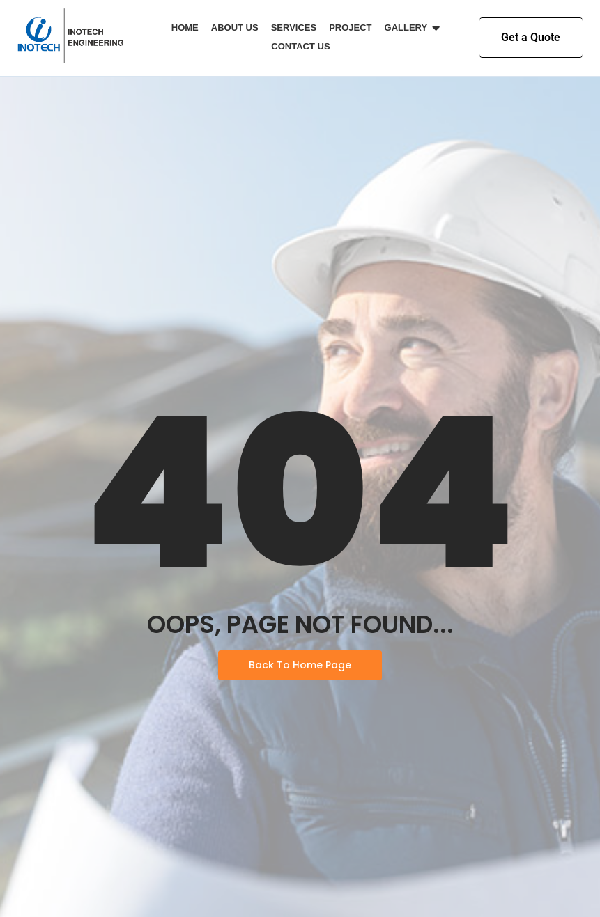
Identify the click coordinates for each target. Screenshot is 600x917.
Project (350, 27)
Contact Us (300, 46)
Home (185, 27)
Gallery (409, 28)
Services (294, 27)
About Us (235, 27)
